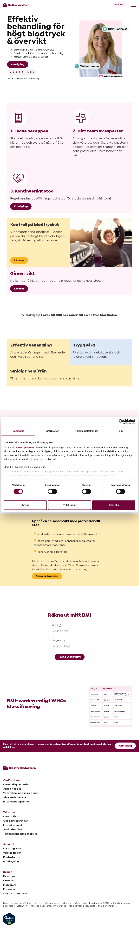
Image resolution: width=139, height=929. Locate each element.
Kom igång (17, 64)
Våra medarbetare (14, 797)
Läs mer (19, 260)
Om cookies (10, 816)
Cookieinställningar (15, 821)
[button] (7, 320)
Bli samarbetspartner (16, 801)
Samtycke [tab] (18, 430)
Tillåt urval (69, 505)
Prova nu (119, 5)
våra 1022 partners (23, 447)
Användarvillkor (13, 829)
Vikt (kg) (56, 625)
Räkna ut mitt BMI (70, 657)
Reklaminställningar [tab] (86, 430)
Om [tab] (121, 430)
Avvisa (25, 505)
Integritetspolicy (14, 825)
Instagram (9, 885)
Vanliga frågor (12, 853)
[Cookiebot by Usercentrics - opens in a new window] (121, 421)
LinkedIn (8, 880)
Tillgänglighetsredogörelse (20, 834)
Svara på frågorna (47, 576)
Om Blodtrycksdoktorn (17, 784)
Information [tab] (52, 430)
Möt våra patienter (15, 893)
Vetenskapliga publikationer (20, 793)
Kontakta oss (11, 857)
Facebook (9, 876)
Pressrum (9, 889)
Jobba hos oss (12, 789)
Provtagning (11, 861)
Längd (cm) (58, 640)
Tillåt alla (114, 505)
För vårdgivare (12, 848)
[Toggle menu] (133, 5)
